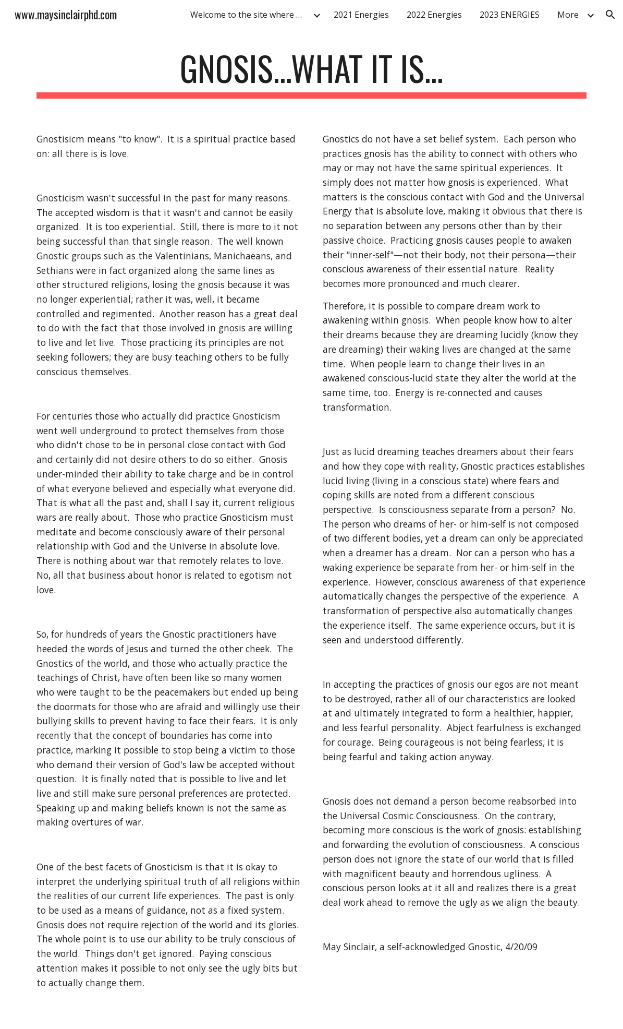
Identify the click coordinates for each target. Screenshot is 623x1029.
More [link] (568, 14)
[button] (610, 14)
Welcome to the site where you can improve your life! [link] (250, 14)
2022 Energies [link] (434, 14)
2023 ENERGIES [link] (510, 14)
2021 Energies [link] (361, 14)
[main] (311, 73)
